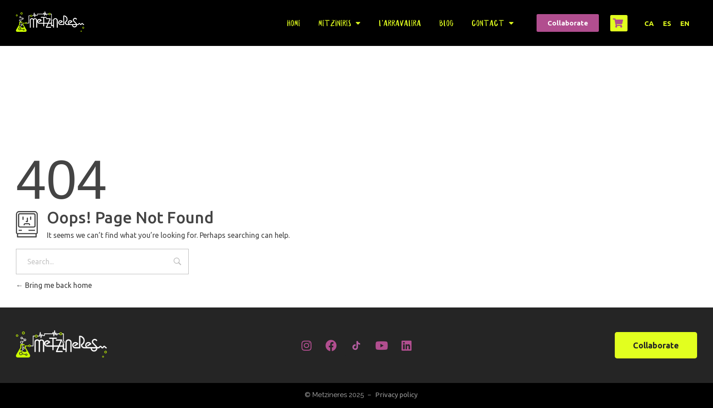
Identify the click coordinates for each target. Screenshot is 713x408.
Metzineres (339, 23)
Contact (493, 23)
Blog (446, 23)
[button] (568, 23)
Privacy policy (396, 394)
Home (293, 23)
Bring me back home (54, 285)
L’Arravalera (400, 23)
